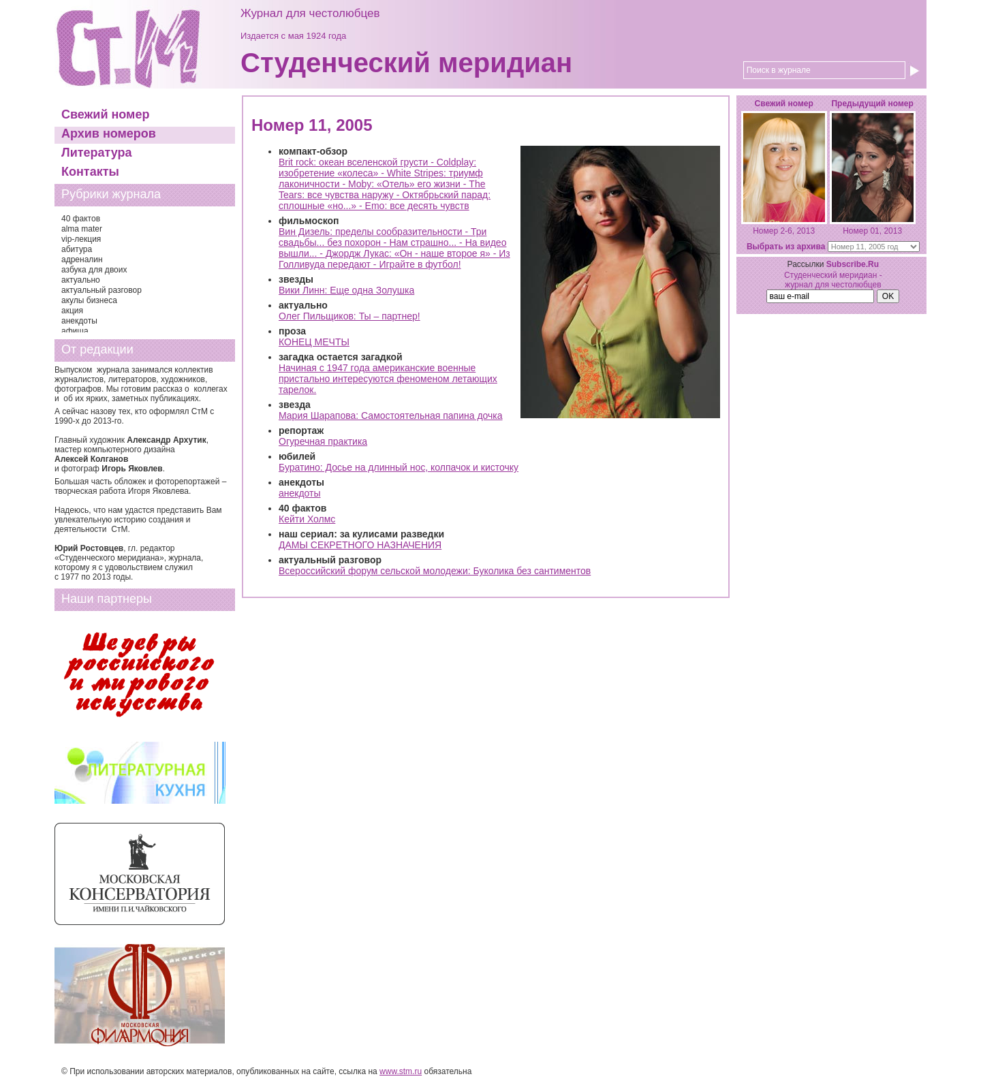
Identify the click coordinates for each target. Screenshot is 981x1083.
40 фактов (80, 218)
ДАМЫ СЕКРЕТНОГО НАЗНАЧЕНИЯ (360, 544)
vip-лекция (81, 239)
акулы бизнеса (89, 300)
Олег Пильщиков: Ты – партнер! (349, 316)
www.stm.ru (400, 1071)
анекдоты (79, 321)
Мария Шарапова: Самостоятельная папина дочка (391, 415)
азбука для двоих (94, 269)
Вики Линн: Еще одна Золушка (346, 290)
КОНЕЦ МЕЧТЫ (314, 341)
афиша (75, 331)
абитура (76, 249)
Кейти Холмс (307, 519)
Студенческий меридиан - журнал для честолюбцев (833, 279)
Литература (96, 152)
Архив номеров (108, 133)
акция (72, 310)
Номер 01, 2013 (872, 231)
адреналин (82, 259)
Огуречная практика (323, 441)
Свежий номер (105, 114)
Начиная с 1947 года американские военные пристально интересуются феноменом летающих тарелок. (388, 378)
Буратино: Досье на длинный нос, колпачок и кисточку (398, 467)
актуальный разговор (101, 290)
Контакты (90, 171)
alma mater (81, 229)
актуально (80, 280)
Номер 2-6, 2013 (784, 231)
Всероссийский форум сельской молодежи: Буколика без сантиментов (435, 570)
